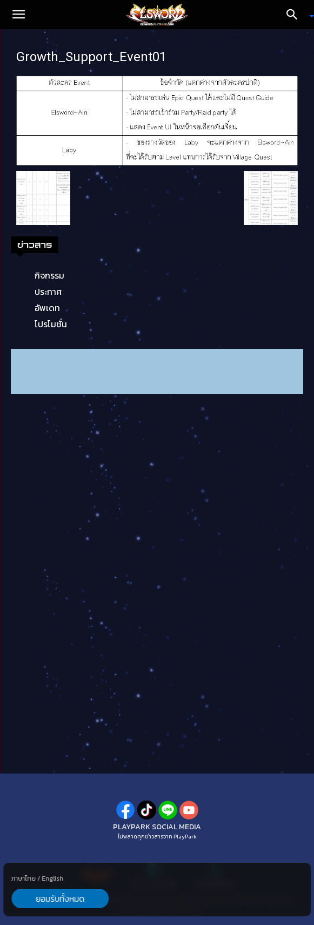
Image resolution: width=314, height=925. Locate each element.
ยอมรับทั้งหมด (60, 898)
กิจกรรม (49, 275)
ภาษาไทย (23, 878)
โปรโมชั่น (51, 324)
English (52, 878)
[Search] (295, 14)
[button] (18, 14)
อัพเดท (47, 307)
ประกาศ (48, 291)
